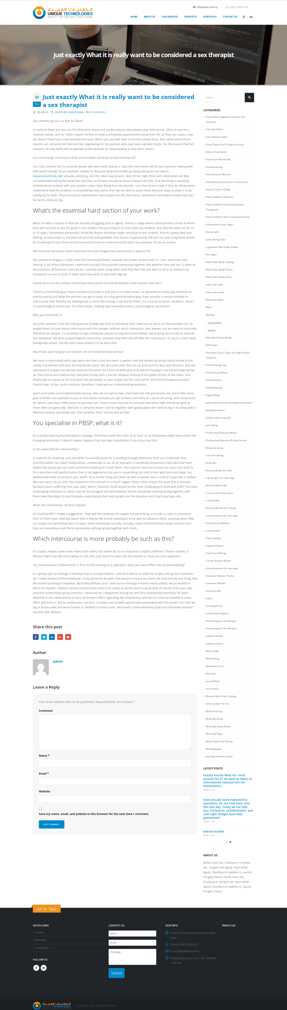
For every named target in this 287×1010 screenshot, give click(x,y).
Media (211, 334)
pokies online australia (219, 428)
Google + (60, 637)
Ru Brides (211, 474)
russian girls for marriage (220, 490)
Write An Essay (214, 728)
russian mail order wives (220, 505)
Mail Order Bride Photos (220, 273)
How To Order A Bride (219, 191)
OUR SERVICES (170, 16)
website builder (215, 651)
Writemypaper (214, 767)
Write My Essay (215, 736)
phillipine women (216, 420)
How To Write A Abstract (220, 199)
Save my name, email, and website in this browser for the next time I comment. (94, 814)
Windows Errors (215, 682)
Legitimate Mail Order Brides (223, 250)
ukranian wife (214, 605)
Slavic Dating (213, 551)
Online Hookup (215, 393)
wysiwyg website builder (220, 774)
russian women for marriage (222, 528)
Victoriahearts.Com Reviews (222, 643)
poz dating (212, 436)
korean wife (213, 234)
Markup (210, 319)
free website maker (217, 137)
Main (209, 311)
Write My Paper (215, 751)
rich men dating (215, 467)
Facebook (36, 637)
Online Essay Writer (217, 377)
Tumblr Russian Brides (219, 574)
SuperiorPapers (215, 559)
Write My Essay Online (219, 743)
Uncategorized (214, 620)
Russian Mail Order (217, 498)
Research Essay (215, 459)
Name (44, 755)
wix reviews (213, 705)
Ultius (209, 613)
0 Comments (97, 112)
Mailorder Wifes (215, 303)
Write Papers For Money (220, 759)
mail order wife (215, 288)
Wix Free (211, 690)
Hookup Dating (215, 168)
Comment (46, 711)
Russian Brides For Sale (219, 482)
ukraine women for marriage (223, 582)
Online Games (214, 385)
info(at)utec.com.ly (189, 951)
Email (68, 637)
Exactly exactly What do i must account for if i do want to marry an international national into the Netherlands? (227, 798)
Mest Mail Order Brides (219, 342)
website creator (215, 659)
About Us (149, 16)
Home (133, 16)
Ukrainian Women (216, 597)
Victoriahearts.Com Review (222, 636)
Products (190, 16)
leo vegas (211, 257)
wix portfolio (213, 697)
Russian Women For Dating (222, 520)
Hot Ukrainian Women (219, 175)
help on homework (217, 152)
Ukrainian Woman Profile (221, 590)
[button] (227, 862)
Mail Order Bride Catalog (69, 112)
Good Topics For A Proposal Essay (226, 145)
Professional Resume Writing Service (227, 451)
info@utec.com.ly (207, 7)
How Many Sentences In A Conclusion (228, 183)
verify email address (218, 628)
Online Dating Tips (217, 370)
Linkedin (44, 967)
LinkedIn (52, 637)
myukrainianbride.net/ (48, 176)
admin (44, 112)
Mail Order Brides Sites (219, 280)
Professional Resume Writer (222, 444)
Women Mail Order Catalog (222, 713)
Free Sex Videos (215, 129)
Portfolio (210, 16)
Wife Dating (213, 674)
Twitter (44, 637)
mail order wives (215, 296)
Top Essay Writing (216, 567)
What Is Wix (213, 667)
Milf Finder (212, 349)
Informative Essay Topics (220, 226)
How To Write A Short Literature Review (229, 219)
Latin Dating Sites (216, 242)
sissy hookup (214, 544)
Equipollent (215, 327)
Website (44, 791)
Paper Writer (213, 400)
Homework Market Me (219, 160)
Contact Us (230, 16)
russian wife (213, 513)
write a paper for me (218, 721)
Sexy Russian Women (218, 536)
